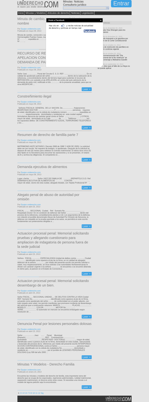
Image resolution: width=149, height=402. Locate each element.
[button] (101, 20)
